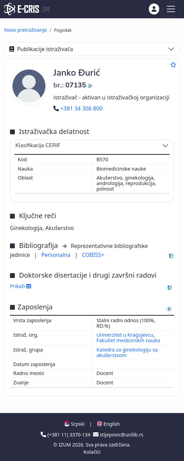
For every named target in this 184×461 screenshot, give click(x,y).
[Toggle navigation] (171, 9)
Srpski (74, 424)
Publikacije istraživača (41, 49)
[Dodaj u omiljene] (173, 64)
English (108, 424)
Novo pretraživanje (25, 30)
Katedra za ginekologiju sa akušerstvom (126, 352)
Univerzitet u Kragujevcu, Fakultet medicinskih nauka (128, 338)
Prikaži (20, 286)
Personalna (56, 255)
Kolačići (91, 452)
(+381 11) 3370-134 (66, 434)
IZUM (65, 444)
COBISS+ (93, 255)
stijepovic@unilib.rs (118, 434)
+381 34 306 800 (77, 108)
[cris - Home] (21, 9)
